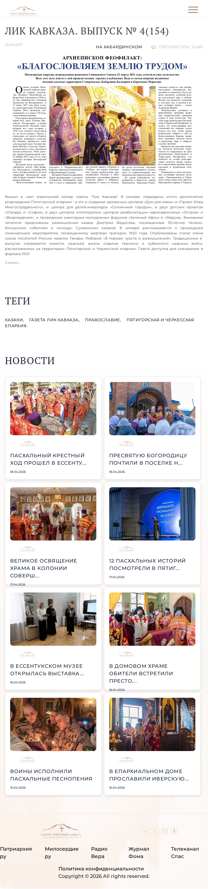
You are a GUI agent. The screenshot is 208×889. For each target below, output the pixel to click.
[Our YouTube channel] (165, 832)
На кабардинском (119, 47)
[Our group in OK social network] (174, 832)
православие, (103, 320)
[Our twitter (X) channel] (155, 832)
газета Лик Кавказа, (55, 320)
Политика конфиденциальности (101, 869)
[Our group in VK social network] (146, 832)
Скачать (12, 262)
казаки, (15, 320)
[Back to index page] (23, 15)
